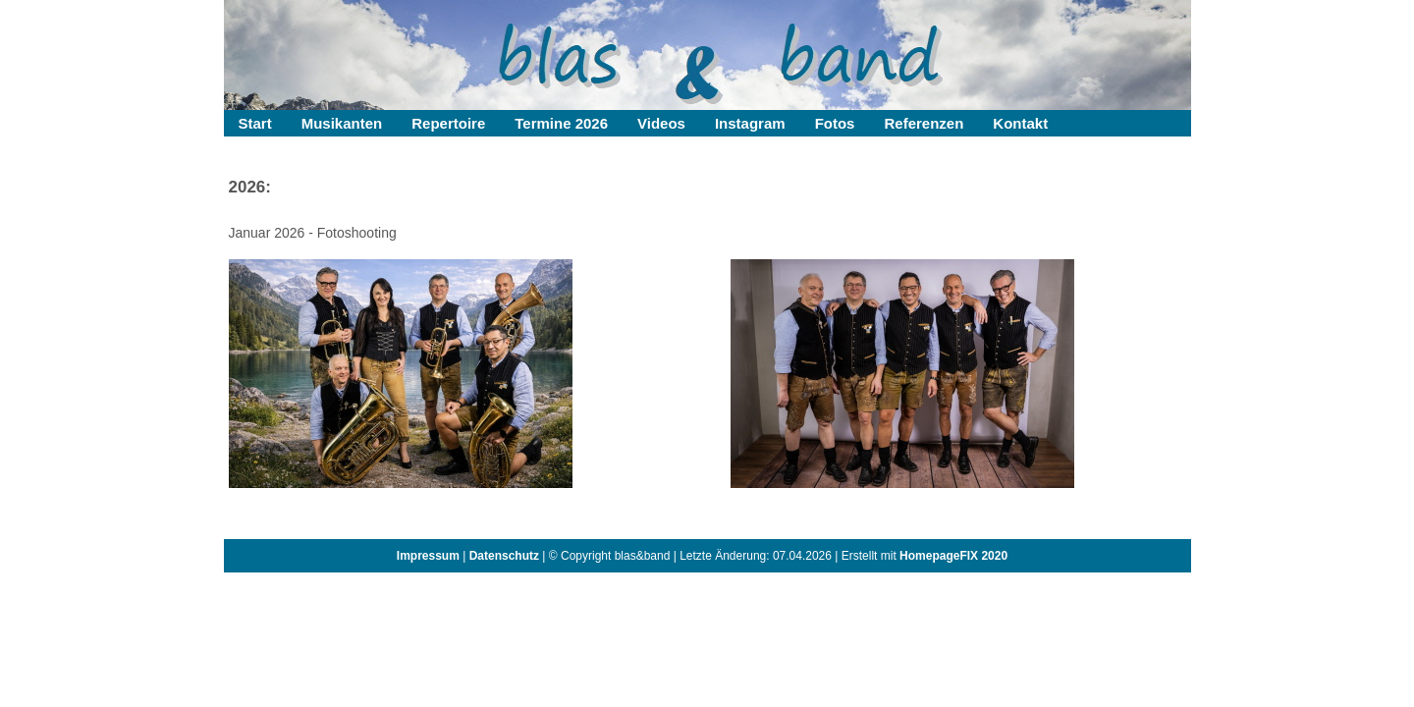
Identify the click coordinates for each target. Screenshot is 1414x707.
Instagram (750, 123)
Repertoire (448, 123)
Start (255, 123)
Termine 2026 (561, 123)
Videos (661, 123)
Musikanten (342, 123)
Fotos (835, 123)
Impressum (428, 556)
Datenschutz (504, 556)
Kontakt (1020, 123)
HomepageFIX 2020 (953, 556)
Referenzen (923, 123)
